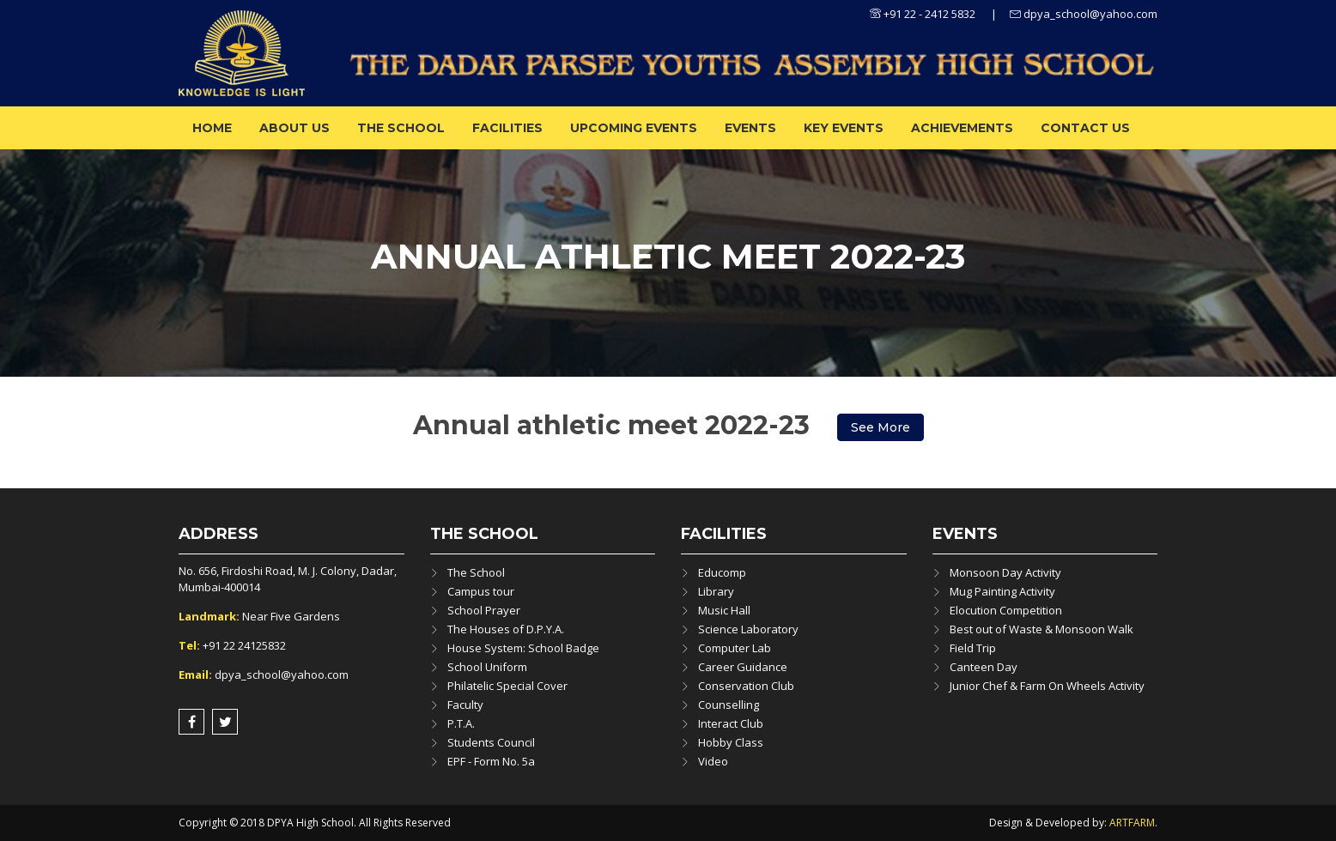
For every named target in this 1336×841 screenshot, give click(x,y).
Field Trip (973, 648)
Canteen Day (983, 667)
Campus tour (480, 591)
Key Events (844, 128)
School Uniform (487, 667)
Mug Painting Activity (1002, 591)
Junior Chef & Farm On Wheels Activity (1047, 685)
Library (716, 591)
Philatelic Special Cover (507, 685)
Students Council (491, 742)
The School (401, 128)
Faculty (465, 704)
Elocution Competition (1006, 610)
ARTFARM (1132, 822)
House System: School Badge (523, 648)
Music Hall (724, 610)
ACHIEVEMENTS (962, 128)
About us (294, 128)
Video (713, 761)
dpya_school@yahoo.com (1083, 13)
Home (212, 128)
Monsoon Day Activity (1005, 572)
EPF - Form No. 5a (491, 761)
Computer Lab (734, 648)
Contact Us (1085, 128)
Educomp (722, 572)
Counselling (728, 704)
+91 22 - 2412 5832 (922, 13)
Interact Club (730, 723)
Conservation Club (746, 685)
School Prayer (483, 610)
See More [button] (880, 427)
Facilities (507, 128)
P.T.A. (461, 723)
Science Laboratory (748, 629)
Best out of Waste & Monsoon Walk (1041, 629)
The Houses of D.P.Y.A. (505, 629)
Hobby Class (730, 742)
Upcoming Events (633, 128)
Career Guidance (742, 667)
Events (750, 128)
